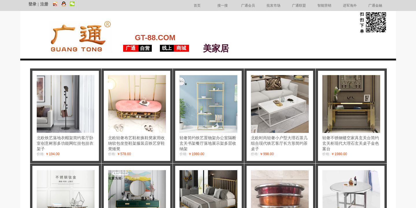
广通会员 (248, 5)
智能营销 (324, 5)
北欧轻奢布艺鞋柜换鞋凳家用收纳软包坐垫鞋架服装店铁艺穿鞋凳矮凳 (136, 143)
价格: (41, 154)
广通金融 (375, 5)
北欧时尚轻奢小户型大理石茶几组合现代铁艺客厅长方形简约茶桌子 (279, 143)
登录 (32, 4)
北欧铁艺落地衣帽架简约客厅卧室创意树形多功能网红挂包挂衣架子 (65, 143)
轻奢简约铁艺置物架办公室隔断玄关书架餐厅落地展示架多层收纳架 (208, 143)
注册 (44, 4)
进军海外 (350, 5)
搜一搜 (222, 5)
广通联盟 (299, 5)
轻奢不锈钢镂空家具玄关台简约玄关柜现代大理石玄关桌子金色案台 (350, 143)
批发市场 (273, 5)
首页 (197, 5)
